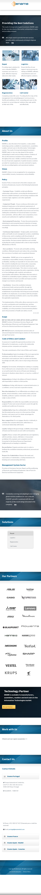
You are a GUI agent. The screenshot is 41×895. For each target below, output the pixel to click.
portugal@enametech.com (17, 829)
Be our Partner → (8, 707)
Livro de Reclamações (15, 871)
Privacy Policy (27, 871)
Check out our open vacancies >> (14, 739)
